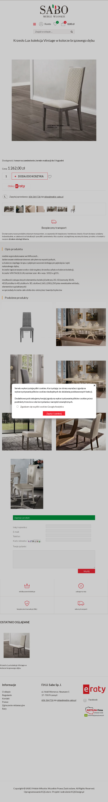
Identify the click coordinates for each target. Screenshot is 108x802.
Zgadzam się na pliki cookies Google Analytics (42, 406)
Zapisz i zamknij (53, 413)
